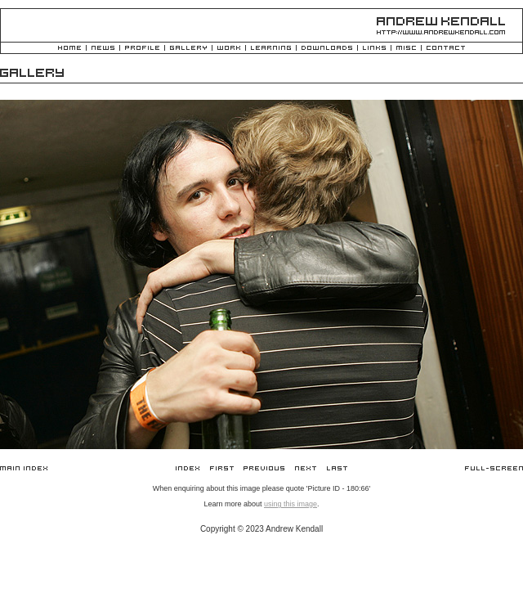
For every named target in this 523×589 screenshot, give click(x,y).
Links (374, 49)
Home (69, 49)
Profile (142, 49)
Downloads (327, 49)
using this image (290, 504)
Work (228, 49)
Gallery (188, 49)
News (103, 49)
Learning (271, 49)
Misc (406, 49)
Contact (446, 49)
